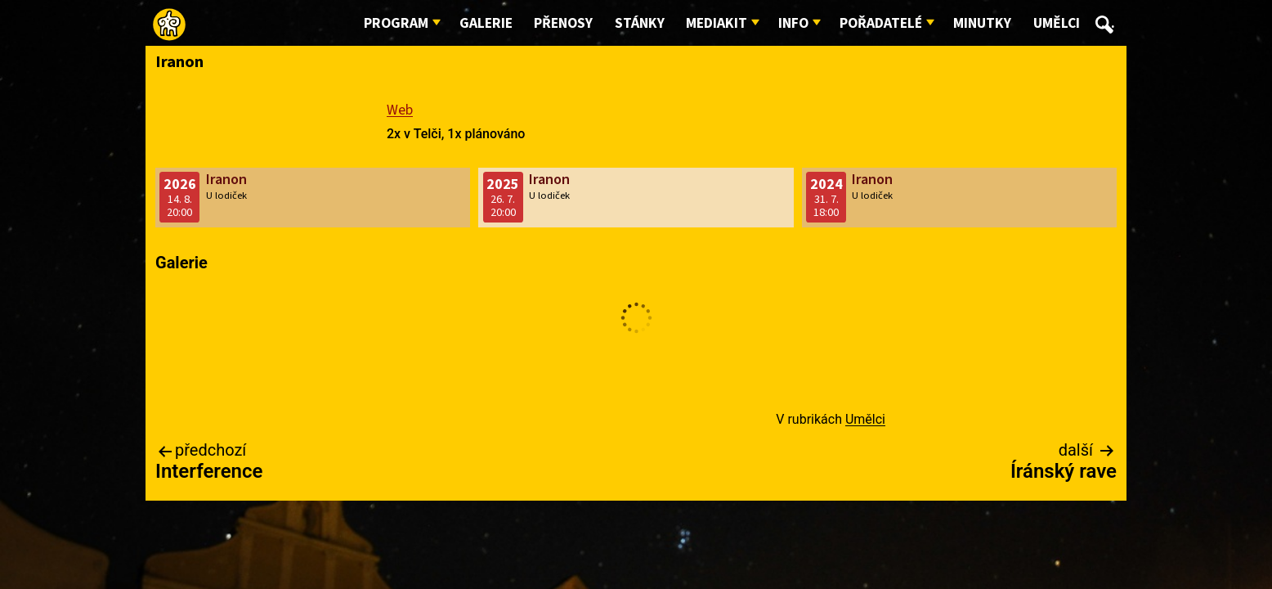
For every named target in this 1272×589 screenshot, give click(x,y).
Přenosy (563, 23)
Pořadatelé (881, 23)
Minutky (982, 23)
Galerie (486, 23)
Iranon (226, 179)
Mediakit (716, 23)
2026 (179, 184)
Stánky (640, 23)
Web (400, 110)
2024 (826, 184)
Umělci (1056, 23)
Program (396, 23)
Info (793, 23)
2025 (502, 184)
